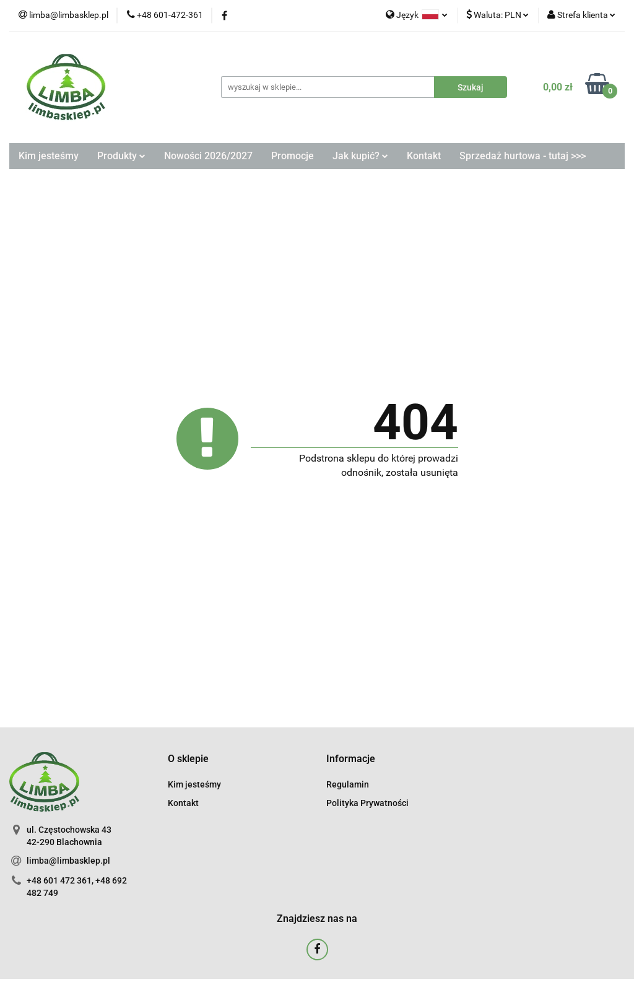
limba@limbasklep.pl (68, 861)
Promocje (292, 156)
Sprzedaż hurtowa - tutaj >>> (522, 156)
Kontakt (424, 156)
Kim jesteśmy (49, 156)
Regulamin (347, 784)
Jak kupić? (360, 156)
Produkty (121, 156)
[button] (188, 759)
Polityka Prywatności (367, 803)
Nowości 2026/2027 (208, 156)
